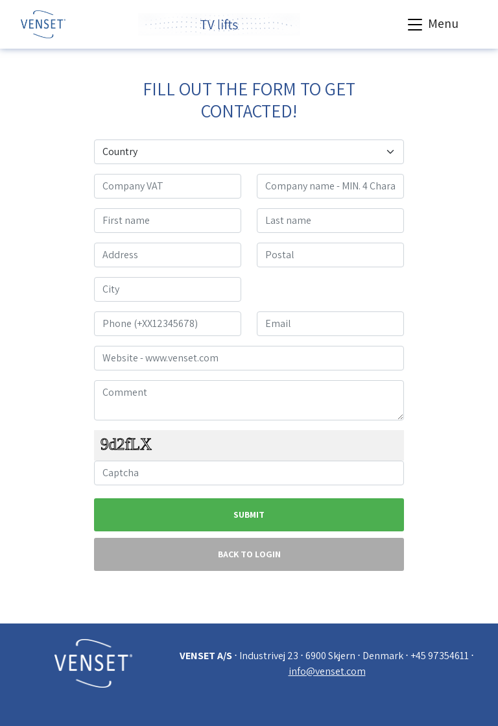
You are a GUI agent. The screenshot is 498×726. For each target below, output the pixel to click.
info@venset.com (327, 671)
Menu (431, 24)
